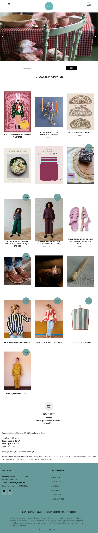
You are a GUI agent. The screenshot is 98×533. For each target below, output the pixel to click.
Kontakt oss (58, 499)
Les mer (71, 523)
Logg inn (57, 495)
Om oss (56, 486)
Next (95, 36)
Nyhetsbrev (71, 512)
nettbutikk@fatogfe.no (17, 483)
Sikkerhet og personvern (55, 512)
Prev (3, 36)
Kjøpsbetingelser (35, 512)
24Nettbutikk (54, 530)
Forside (56, 477)
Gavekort (57, 490)
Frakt (24, 512)
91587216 (13, 480)
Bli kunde (57, 482)
